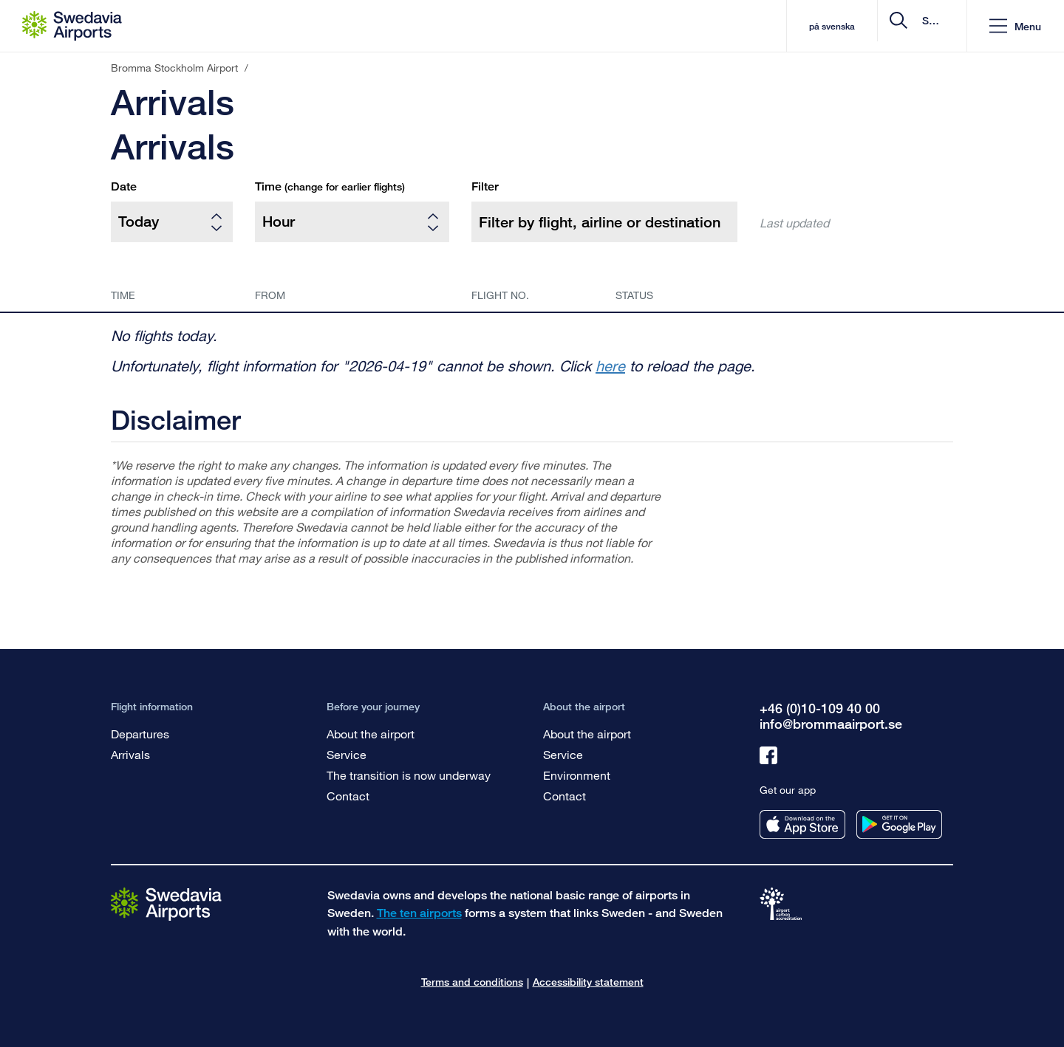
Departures (140, 734)
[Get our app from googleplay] (899, 824)
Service (346, 754)
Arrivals (130, 754)
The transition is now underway (409, 775)
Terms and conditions (472, 981)
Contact (348, 796)
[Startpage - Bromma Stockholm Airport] (72, 26)
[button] (1015, 26)
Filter (485, 186)
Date (124, 186)
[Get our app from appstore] (802, 824)
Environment (576, 775)
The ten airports (419, 913)
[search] (867, 26)
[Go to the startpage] (166, 903)
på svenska (711, 26)
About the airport (371, 734)
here (610, 365)
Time (330, 186)
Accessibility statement (588, 981)
